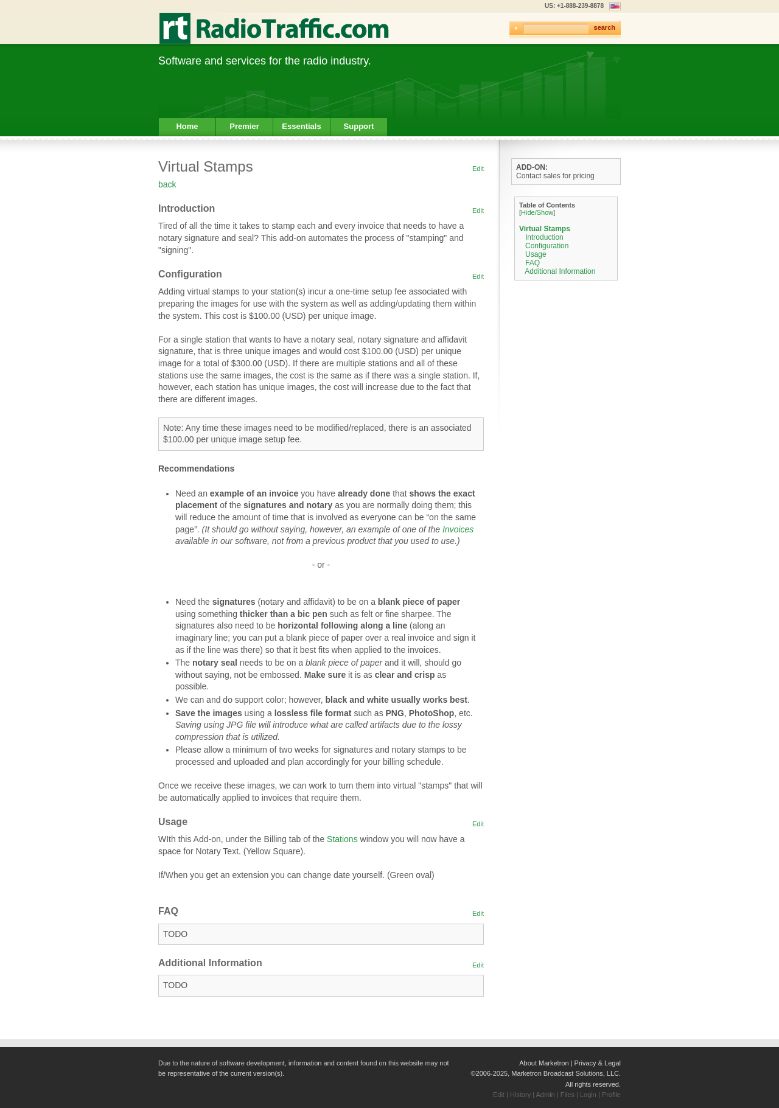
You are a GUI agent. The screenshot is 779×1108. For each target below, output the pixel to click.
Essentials (301, 126)
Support (359, 126)
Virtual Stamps (544, 229)
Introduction (544, 237)
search (604, 27)
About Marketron (543, 1063)
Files (568, 1094)
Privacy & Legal (598, 1063)
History (520, 1094)
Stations (342, 839)
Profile (611, 1094)
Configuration (546, 246)
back (167, 184)
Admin (545, 1094)
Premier (244, 126)
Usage (536, 254)
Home (187, 126)
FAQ (532, 263)
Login (588, 1094)
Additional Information (560, 271)
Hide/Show (537, 212)
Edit (478, 168)
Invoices (457, 529)
